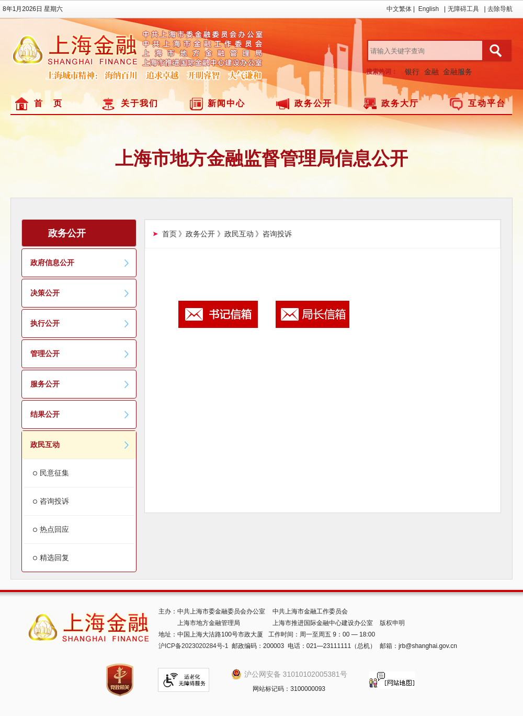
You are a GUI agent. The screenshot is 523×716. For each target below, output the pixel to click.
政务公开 (313, 103)
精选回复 (54, 557)
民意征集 (54, 473)
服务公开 (80, 384)
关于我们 (139, 103)
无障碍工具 (463, 9)
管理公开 (80, 353)
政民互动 (80, 444)
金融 (431, 71)
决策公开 (80, 293)
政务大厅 (400, 103)
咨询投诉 (54, 501)
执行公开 (80, 323)
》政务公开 (196, 234)
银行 (412, 71)
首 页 (48, 103)
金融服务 (457, 71)
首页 (169, 234)
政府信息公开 (80, 262)
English (428, 9)
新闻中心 (226, 103)
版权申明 (392, 623)
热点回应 (54, 529)
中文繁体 (399, 9)
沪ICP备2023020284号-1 (193, 646)
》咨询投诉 (273, 234)
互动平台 (487, 103)
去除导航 (500, 9)
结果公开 (80, 414)
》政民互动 (235, 234)
